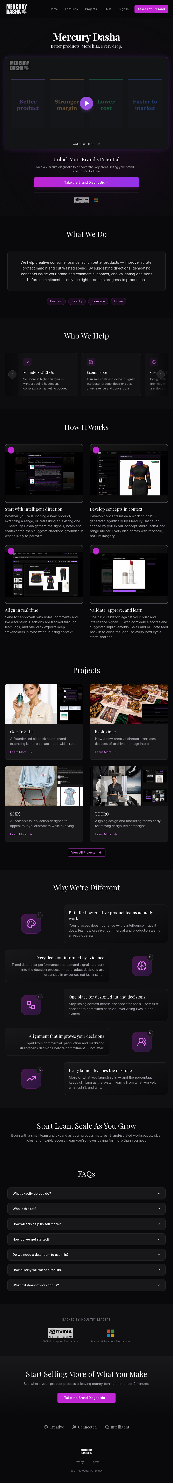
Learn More (21, 752)
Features (71, 9)
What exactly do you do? (86, 1193)
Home (54, 9)
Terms (95, 1462)
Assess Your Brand (151, 9)
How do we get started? (86, 1239)
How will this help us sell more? (86, 1224)
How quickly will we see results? (86, 1270)
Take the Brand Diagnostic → (86, 182)
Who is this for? (86, 1209)
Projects (91, 9)
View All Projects (86, 852)
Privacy (79, 1462)
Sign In (124, 9)
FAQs (107, 9)
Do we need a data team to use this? (86, 1255)
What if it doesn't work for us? (86, 1285)
